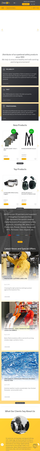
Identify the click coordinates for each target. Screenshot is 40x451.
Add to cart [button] (27, 130)
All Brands (20, 230)
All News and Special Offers (20, 393)
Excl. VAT (33, 4)
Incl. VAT (26, 4)
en (15, 2)
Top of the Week (20, 183)
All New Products (20, 136)
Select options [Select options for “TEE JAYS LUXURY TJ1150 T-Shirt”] (10, 130)
